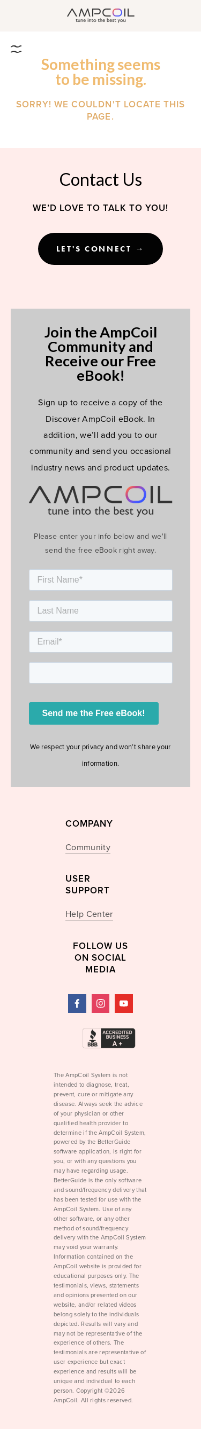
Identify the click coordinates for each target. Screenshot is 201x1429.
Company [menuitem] (89, 824)
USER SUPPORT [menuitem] (87, 885)
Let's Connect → (100, 249)
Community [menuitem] (87, 847)
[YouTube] (124, 1003)
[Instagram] (101, 1003)
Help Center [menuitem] (89, 914)
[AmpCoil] (77, 1003)
